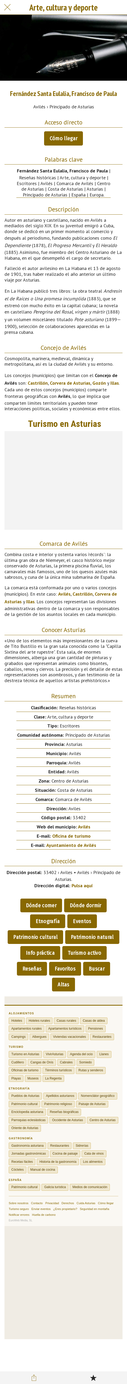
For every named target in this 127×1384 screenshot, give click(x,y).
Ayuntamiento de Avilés (71, 845)
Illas (114, 383)
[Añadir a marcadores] (93, 1377)
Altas (63, 984)
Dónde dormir (85, 905)
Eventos (82, 921)
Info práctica (40, 953)
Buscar (97, 969)
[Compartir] (33, 1377)
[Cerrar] (7, 7)
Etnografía (48, 921)
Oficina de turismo (71, 836)
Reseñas (31, 969)
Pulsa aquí (82, 886)
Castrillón (38, 383)
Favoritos (65, 969)
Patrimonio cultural (35, 937)
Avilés (64, 594)
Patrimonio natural (92, 937)
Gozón (99, 383)
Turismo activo (84, 953)
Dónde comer (41, 905)
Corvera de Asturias (70, 383)
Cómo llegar (63, 138)
